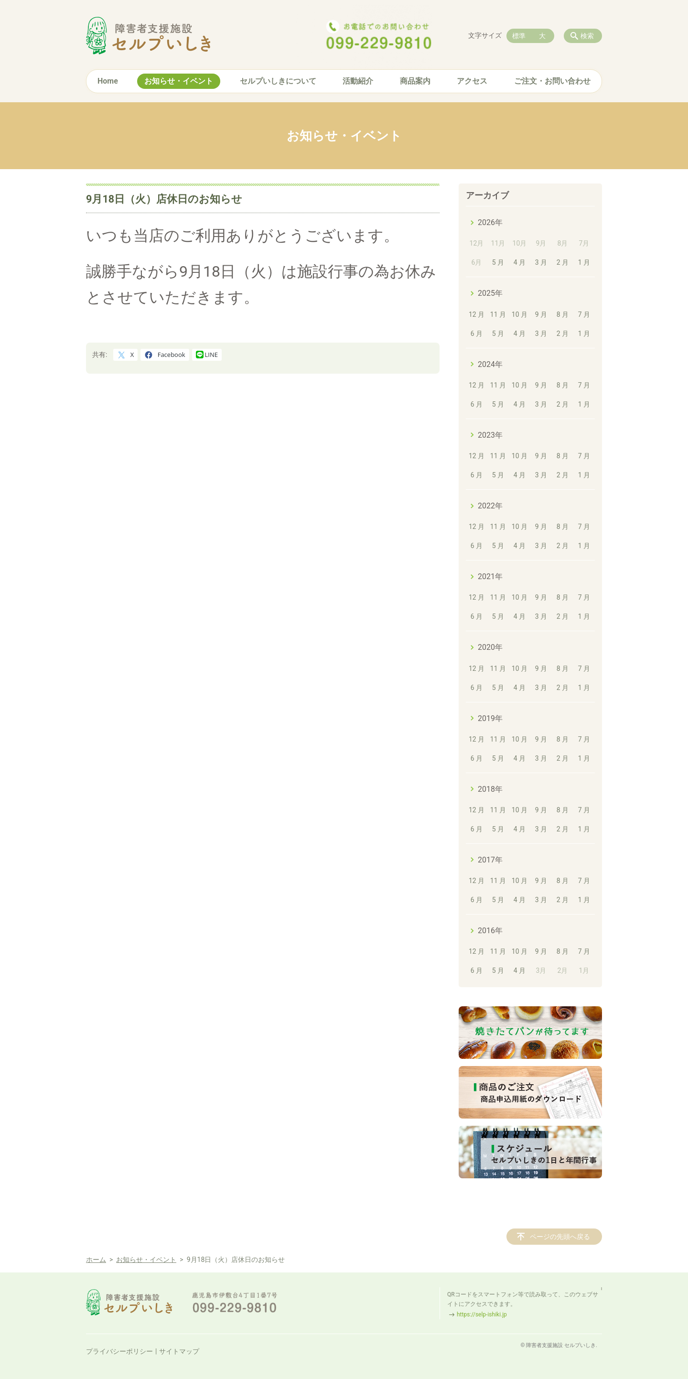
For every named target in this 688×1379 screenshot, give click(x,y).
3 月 (541, 262)
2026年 (490, 222)
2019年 (490, 718)
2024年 (490, 364)
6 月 (477, 333)
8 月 (563, 314)
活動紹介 (358, 81)
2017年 (490, 859)
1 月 (584, 262)
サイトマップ (179, 1351)
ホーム (96, 1259)
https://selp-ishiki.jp (482, 1314)
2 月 (563, 262)
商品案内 (415, 81)
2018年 (490, 789)
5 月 (498, 262)
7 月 (584, 314)
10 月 (519, 314)
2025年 (490, 293)
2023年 (490, 435)
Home (107, 81)
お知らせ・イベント (178, 81)
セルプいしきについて (278, 81)
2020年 (490, 647)
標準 (519, 36)
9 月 (541, 314)
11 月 (498, 314)
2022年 (490, 505)
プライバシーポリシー (119, 1351)
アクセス (472, 81)
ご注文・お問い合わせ (552, 81)
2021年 (490, 576)
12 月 (476, 314)
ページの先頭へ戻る (560, 1236)
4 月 (520, 262)
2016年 (490, 930)
